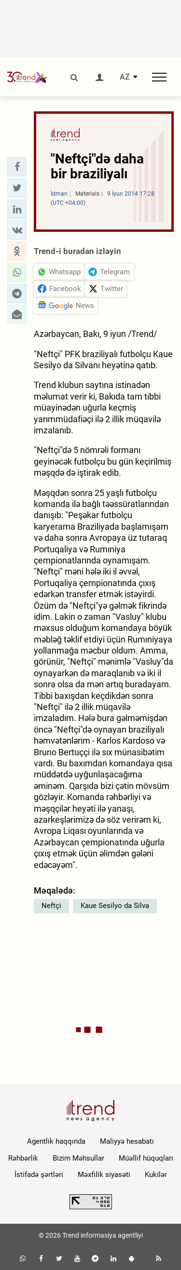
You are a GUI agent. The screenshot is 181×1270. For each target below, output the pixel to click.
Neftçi (51, 905)
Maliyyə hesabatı (127, 1141)
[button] (17, 166)
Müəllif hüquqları (146, 1158)
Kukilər (156, 1174)
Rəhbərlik (23, 1158)
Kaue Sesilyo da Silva (115, 905)
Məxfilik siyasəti (104, 1174)
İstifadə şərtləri (38, 1174)
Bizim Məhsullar (78, 1158)
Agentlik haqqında (56, 1141)
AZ (125, 77)
